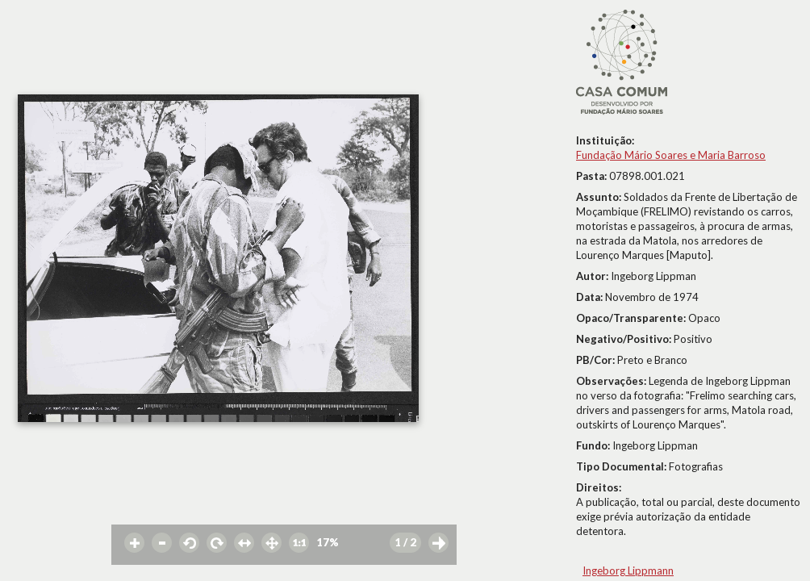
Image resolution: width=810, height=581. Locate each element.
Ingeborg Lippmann (628, 570)
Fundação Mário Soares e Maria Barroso (671, 154)
